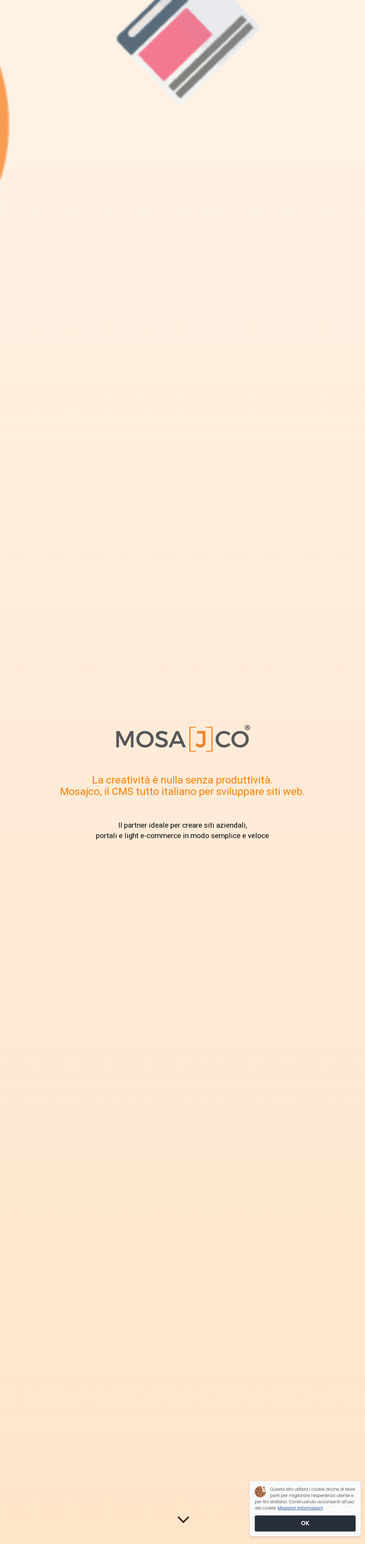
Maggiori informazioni (300, 1508)
